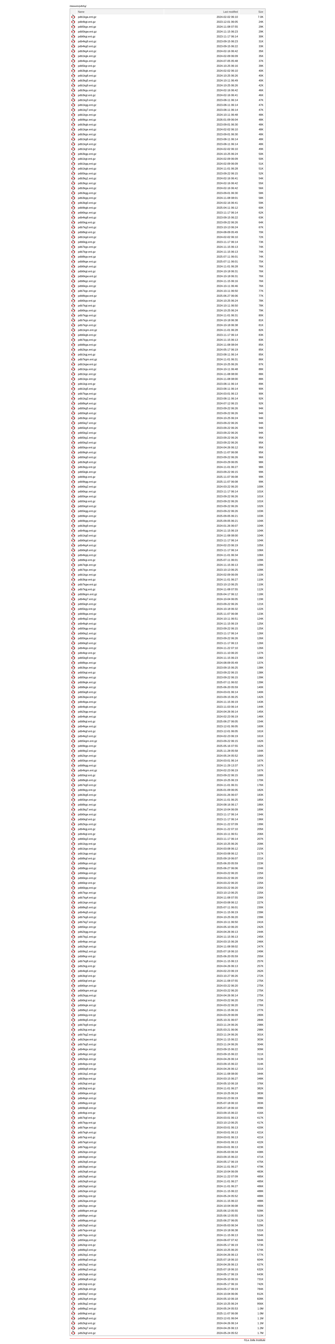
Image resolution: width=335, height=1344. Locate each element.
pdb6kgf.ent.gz (87, 819)
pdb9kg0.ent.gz (87, 1259)
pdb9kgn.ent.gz (87, 515)
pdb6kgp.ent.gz (87, 873)
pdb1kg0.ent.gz (87, 535)
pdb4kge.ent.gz (87, 726)
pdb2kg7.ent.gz (87, 1328)
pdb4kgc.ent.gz (87, 941)
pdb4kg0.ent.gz (87, 46)
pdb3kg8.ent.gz (87, 462)
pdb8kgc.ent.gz (87, 804)
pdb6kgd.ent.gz (87, 540)
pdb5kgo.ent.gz (87, 760)
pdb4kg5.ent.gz (87, 912)
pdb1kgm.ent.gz (87, 330)
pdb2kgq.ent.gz (87, 995)
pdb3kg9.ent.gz (87, 525)
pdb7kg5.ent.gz (87, 1044)
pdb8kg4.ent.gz (87, 403)
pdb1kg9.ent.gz (87, 85)
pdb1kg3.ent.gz (87, 100)
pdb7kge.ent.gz (87, 1127)
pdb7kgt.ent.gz (87, 305)
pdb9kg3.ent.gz (87, 1269)
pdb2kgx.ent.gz (87, 349)
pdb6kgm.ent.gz (87, 990)
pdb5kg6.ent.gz (87, 413)
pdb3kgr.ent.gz (87, 579)
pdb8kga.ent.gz (87, 344)
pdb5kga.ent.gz (87, 638)
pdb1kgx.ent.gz (87, 378)
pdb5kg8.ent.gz (87, 692)
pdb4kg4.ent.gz (87, 545)
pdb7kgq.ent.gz (87, 339)
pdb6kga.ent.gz (87, 1093)
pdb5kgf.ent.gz (87, 980)
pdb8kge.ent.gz (87, 261)
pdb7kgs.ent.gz (87, 320)
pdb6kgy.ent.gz (87, 1015)
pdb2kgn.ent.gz (87, 755)
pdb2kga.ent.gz (87, 1200)
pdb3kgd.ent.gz (87, 1166)
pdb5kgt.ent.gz (87, 672)
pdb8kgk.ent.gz (87, 687)
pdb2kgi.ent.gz (87, 1029)
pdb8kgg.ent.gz (87, 765)
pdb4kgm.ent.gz (87, 770)
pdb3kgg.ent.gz (87, 193)
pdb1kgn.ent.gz (87, 902)
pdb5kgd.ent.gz (87, 506)
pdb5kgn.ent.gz (87, 799)
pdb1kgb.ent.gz (87, 168)
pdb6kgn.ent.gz (87, 985)
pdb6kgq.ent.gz (87, 887)
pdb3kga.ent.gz (87, 188)
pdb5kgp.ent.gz (87, 628)
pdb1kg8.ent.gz (87, 75)
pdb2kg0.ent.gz (87, 1225)
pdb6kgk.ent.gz (87, 1005)
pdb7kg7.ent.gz (87, 922)
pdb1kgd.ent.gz (87, 237)
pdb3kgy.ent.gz (87, 467)
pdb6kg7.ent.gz (87, 1293)
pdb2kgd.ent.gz (87, 1186)
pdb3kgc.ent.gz (87, 418)
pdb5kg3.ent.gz (87, 442)
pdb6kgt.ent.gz (87, 271)
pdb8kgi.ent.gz (87, 559)
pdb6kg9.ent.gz (87, 1068)
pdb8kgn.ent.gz (87, 1215)
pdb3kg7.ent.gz (87, 809)
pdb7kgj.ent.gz (87, 589)
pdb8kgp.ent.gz (87, 868)
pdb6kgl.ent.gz (87, 1000)
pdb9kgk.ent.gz (87, 682)
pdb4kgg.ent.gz (87, 530)
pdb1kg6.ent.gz (87, 139)
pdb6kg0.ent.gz (87, 643)
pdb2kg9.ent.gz (87, 1181)
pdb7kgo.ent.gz (87, 246)
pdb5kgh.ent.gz (87, 604)
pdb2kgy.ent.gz (87, 1196)
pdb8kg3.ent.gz (87, 1249)
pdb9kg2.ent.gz (87, 750)
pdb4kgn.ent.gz (87, 1098)
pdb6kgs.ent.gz (87, 286)
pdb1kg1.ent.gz (87, 1073)
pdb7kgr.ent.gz (87, 251)
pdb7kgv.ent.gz (87, 1230)
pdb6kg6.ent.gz (87, 550)
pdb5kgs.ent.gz (87, 677)
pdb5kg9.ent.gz (87, 657)
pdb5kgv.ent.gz (87, 447)
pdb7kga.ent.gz (87, 393)
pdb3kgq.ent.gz (87, 197)
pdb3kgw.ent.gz (87, 696)
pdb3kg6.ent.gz (87, 794)
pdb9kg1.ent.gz (87, 951)
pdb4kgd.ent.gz (87, 1156)
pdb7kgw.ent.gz (87, 584)
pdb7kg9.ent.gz (87, 1024)
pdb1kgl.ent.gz (87, 1284)
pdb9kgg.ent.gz (87, 481)
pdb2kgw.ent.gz (87, 1039)
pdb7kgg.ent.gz (87, 1147)
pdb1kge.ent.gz (87, 129)
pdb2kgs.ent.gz (87, 1059)
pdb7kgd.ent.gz (87, 1142)
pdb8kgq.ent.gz (87, 1220)
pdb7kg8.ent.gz (87, 961)
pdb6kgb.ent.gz (87, 334)
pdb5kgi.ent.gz (87, 501)
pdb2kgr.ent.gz (87, 1244)
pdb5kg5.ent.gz (87, 408)
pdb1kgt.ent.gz (87, 158)
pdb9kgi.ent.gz (87, 476)
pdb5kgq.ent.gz (87, 1240)
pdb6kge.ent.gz (87, 814)
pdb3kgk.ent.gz (87, 70)
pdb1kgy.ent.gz (87, 843)
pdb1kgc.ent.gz (87, 374)
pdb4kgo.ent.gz (87, 648)
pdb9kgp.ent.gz (87, 745)
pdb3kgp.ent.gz (87, 153)
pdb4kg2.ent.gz (87, 618)
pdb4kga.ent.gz (87, 701)
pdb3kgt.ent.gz (87, 95)
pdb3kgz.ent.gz (87, 183)
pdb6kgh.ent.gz (87, 266)
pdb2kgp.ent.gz (87, 711)
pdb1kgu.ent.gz (87, 369)
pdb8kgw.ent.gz (87, 295)
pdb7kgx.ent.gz (87, 569)
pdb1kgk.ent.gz (87, 56)
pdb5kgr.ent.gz (87, 65)
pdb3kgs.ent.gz (87, 134)
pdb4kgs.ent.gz (87, 60)
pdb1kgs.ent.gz (87, 114)
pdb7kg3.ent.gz (87, 227)
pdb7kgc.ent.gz (87, 290)
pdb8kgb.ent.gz (87, 780)
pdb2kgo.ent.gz (87, 1151)
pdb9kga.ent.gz (87, 613)
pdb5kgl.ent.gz (87, 775)
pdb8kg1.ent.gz (87, 1010)
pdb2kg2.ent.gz (87, 1264)
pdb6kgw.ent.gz (87, 276)
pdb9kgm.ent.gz (87, 594)
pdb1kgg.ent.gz (87, 104)
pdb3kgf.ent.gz (87, 975)
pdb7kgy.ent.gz (87, 1122)
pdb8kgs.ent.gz (87, 662)
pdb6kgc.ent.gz (87, 491)
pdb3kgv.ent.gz (87, 1078)
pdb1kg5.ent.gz (87, 388)
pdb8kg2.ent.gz (87, 1308)
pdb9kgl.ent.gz (87, 1313)
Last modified (230, 12)
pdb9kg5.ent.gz (87, 1019)
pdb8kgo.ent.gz (87, 863)
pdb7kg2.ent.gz (87, 1034)
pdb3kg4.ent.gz (87, 51)
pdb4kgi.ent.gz (87, 1112)
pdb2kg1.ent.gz (87, 1254)
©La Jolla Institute (255, 1340)
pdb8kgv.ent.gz (87, 256)
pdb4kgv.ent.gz (87, 1063)
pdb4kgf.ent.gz (87, 731)
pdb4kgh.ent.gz (87, 623)
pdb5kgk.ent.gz (87, 471)
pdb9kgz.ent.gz (87, 119)
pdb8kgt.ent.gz (87, 232)
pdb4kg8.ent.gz (87, 217)
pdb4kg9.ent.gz (87, 41)
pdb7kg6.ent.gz (87, 917)
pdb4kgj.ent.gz (87, 829)
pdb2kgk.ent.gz (87, 1288)
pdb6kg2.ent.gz (87, 486)
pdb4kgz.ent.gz (87, 1054)
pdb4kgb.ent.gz (87, 706)
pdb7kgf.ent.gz (87, 1117)
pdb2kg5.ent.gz (87, 1161)
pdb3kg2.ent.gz (87, 1303)
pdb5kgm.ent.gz (87, 741)
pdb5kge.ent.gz (87, 496)
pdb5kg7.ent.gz (87, 422)
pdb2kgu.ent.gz (87, 824)
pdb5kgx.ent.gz (87, 26)
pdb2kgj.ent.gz (87, 966)
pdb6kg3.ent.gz (87, 838)
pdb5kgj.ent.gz (87, 222)
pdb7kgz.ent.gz (87, 892)
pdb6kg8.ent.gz (87, 1279)
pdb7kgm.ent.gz (87, 359)
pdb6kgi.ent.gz (87, 36)
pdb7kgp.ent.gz (87, 315)
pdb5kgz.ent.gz (87, 926)
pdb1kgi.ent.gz (87, 383)
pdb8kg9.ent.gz (87, 1318)
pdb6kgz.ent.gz (87, 212)
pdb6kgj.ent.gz (87, 241)
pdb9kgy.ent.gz (87, 789)
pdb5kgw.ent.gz (87, 31)
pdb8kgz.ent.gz (87, 281)
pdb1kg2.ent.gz (87, 398)
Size (260, 12)
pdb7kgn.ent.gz (87, 325)
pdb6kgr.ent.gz (87, 882)
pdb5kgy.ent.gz (87, 608)
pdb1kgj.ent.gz (87, 354)
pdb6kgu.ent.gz (87, 310)
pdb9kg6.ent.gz (87, 1107)
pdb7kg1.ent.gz (87, 936)
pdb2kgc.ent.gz (87, 1205)
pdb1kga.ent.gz (87, 16)
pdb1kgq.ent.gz (87, 163)
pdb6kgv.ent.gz (87, 300)
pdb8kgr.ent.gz (87, 956)
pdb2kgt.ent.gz (87, 1083)
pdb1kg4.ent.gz (87, 144)
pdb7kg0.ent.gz (87, 785)
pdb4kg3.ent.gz (87, 736)
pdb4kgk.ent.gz (87, 716)
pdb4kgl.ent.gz (87, 833)
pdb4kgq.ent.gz (87, 555)
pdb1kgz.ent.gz (87, 574)
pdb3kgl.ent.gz (87, 1088)
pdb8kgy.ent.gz (87, 1103)
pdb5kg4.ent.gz (87, 427)
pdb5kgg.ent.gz (87, 511)
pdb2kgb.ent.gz (87, 1274)
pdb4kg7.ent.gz (87, 599)
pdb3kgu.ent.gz (87, 90)
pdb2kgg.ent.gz (87, 931)
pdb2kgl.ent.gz (87, 1323)
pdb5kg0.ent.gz (87, 457)
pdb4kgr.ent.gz (87, 652)
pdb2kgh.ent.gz (87, 946)
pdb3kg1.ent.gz (87, 178)
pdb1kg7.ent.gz (87, 109)
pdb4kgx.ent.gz (87, 1049)
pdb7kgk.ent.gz (87, 564)
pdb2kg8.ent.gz (87, 1176)
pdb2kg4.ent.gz (87, 1298)
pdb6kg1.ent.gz (87, 633)
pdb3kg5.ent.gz (87, 80)
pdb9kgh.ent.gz (87, 452)
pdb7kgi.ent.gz (87, 1137)
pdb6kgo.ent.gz (87, 878)
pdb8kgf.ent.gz (87, 858)
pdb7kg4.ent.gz (87, 897)
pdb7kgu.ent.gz (87, 1235)
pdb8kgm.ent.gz (87, 1210)
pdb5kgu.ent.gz (87, 173)
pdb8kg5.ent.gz (87, 907)
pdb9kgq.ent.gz (87, 520)
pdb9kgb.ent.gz (87, 207)
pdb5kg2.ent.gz (87, 432)
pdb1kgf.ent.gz (87, 149)
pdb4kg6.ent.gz (87, 970)
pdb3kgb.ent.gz (87, 124)
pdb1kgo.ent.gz (87, 848)
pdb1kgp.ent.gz (87, 853)
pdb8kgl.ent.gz (87, 721)
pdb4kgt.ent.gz (87, 21)
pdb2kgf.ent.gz (87, 1333)
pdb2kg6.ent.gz (87, 1171)
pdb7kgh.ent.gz (87, 1132)
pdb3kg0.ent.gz (87, 202)
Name (81, 12)
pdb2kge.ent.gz (87, 1191)
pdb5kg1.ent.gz (87, 437)
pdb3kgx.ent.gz (87, 667)
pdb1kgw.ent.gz (87, 364)
